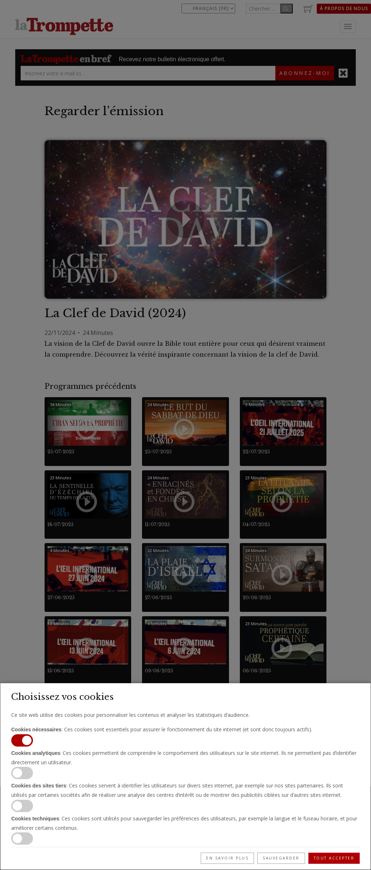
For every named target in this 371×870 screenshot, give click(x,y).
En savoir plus (227, 858)
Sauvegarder (281, 858)
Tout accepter (334, 858)
